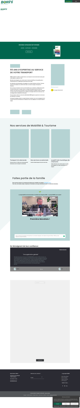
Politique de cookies (56, 406)
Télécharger (29, 51)
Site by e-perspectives (53, 395)
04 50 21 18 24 (14, 378)
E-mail (32, 377)
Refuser (66, 403)
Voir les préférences (74, 403)
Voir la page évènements (57, 90)
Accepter (57, 403)
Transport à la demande (18, 160)
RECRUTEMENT (68, 1)
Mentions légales (47, 393)
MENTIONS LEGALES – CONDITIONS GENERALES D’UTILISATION (69, 406)
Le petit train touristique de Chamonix (60, 161)
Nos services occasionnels (39, 160)
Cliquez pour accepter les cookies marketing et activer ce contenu (40, 206)
